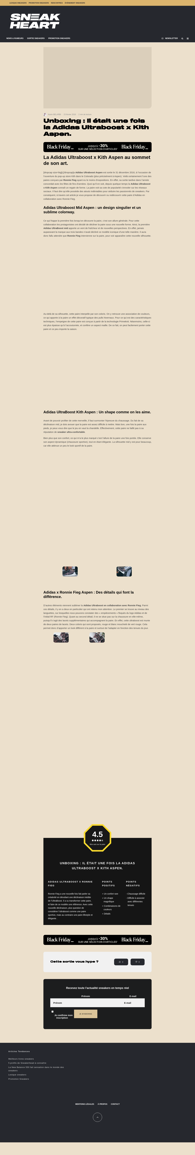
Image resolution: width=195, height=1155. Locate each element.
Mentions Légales (84, 1104)
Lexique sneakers (18, 3)
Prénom (86, 996)
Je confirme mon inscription (62, 1013)
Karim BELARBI (54, 114)
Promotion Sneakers (39, 3)
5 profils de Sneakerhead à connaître (27, 1063)
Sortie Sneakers (36, 38)
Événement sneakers (75, 3)
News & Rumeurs (14, 38)
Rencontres (57, 3)
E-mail (132, 996)
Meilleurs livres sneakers (21, 1059)
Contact (115, 1104)
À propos (102, 1104)
